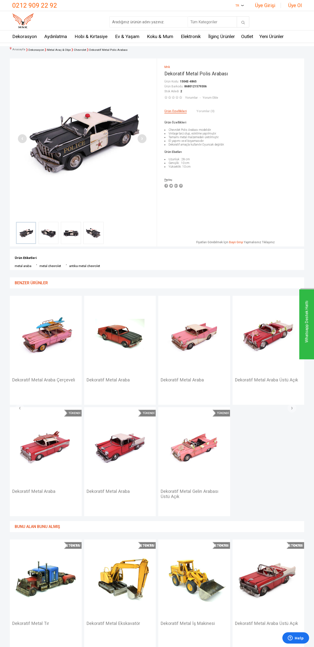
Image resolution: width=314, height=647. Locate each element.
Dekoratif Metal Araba (36, 380)
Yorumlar (191, 97)
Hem (65, 573)
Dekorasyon (24, 37)
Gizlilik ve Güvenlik (126, 600)
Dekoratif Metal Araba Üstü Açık (190, 383)
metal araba (23, 266)
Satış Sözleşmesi (125, 582)
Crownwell (70, 582)
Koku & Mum (160, 37)
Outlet (247, 37)
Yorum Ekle (210, 97)
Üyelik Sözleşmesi (126, 573)
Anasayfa (167, 564)
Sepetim (166, 600)
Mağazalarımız (25, 573)
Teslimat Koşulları (125, 564)
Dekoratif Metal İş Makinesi (116, 512)
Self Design (71, 600)
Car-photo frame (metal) (261, 380)
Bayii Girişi (236, 242)
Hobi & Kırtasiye (91, 37)
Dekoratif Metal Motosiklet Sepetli (264, 515)
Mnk (65, 564)
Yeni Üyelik (168, 573)
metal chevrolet (50, 266)
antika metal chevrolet (84, 266)
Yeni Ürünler (271, 37)
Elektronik (191, 37)
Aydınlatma (55, 37)
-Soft (131, 641)
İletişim (18, 564)
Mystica (68, 591)
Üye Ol (295, 5)
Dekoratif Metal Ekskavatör (41, 512)
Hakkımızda (22, 582)
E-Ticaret (142, 641)
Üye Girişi (265, 5)
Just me (68, 609)
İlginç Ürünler (221, 37)
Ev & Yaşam (127, 37)
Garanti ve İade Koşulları (130, 591)
